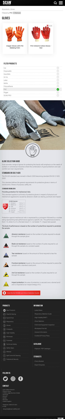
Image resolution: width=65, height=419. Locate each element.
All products (5, 9)
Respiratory (8, 319)
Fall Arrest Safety (10, 341)
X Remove (16, 13)
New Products (9, 307)
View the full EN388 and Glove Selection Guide (23, 290)
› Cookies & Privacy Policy (42, 333)
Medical (7, 349)
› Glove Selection (39, 318)
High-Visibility (9, 330)
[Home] (7, 5)
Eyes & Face (8, 315)
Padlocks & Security (10, 356)
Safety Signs (8, 345)
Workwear (8, 334)
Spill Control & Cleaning (11, 353)
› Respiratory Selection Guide (43, 311)
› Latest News (38, 307)
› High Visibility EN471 (40, 315)
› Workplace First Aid (40, 326)
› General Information (40, 329)
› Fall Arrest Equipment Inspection (44, 322)
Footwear (7, 338)
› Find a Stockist (39, 358)
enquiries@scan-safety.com (11, 406)
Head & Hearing (9, 311)
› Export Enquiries (39, 362)
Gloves (7, 322)
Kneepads (8, 326)
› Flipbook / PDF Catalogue (42, 346)
